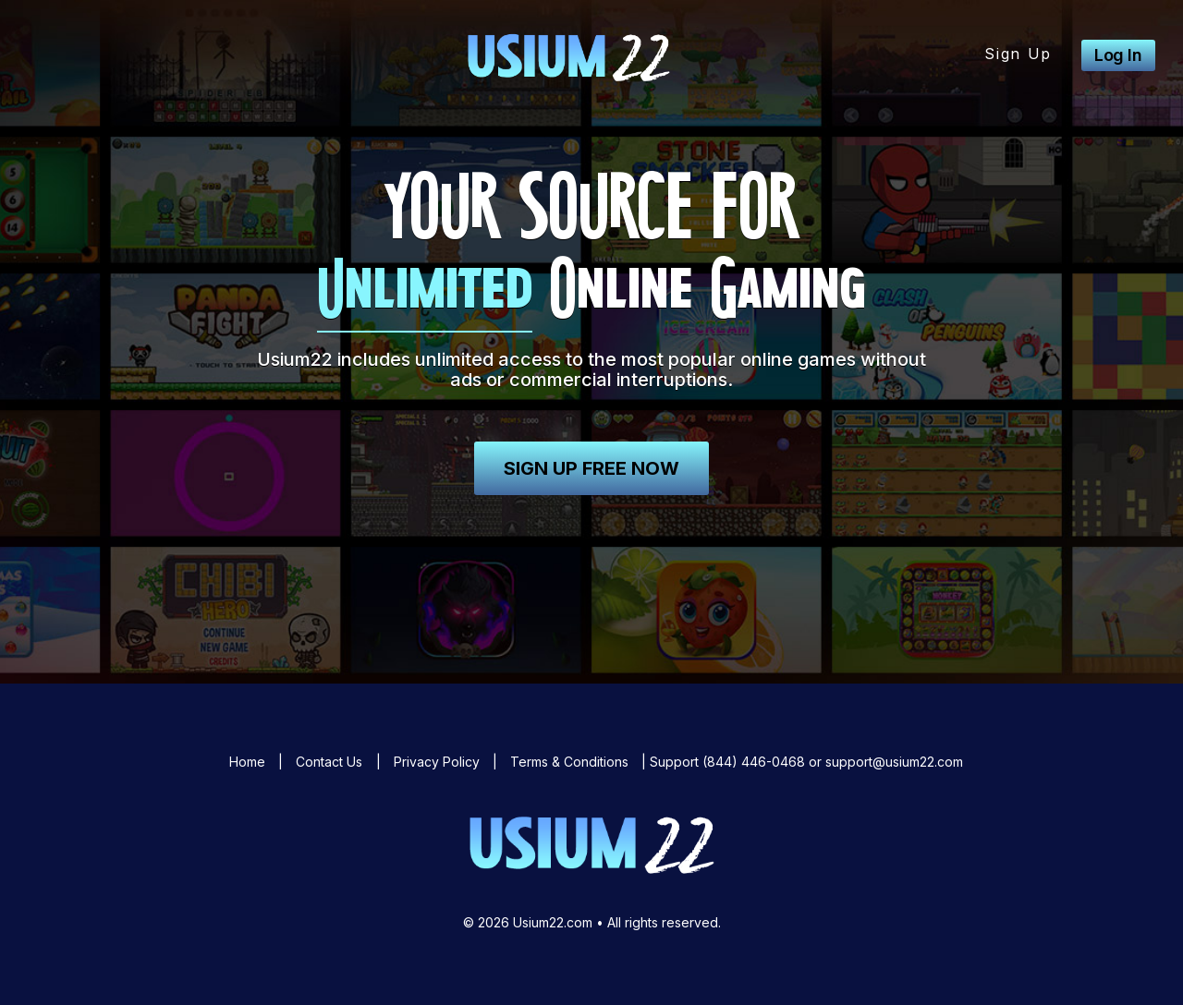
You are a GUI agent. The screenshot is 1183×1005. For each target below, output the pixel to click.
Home (247, 761)
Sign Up (1018, 53)
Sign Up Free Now (591, 468)
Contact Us (329, 761)
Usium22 (569, 55)
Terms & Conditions (569, 761)
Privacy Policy (437, 761)
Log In (1117, 55)
